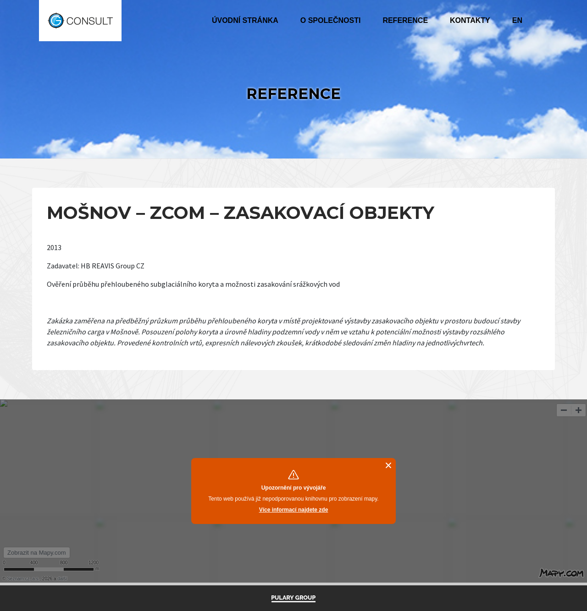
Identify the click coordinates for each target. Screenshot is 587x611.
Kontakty (470, 20)
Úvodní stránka (245, 20)
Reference (405, 20)
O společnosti (330, 20)
